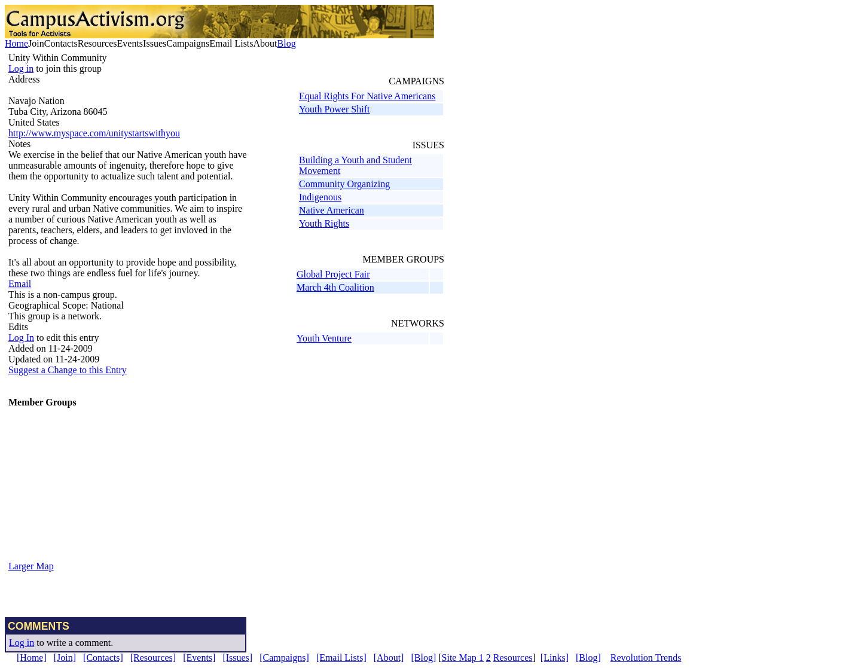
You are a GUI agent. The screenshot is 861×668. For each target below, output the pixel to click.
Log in (20, 68)
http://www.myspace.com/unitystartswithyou (94, 133)
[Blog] (423, 657)
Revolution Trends (646, 657)
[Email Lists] (341, 657)
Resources (513, 657)
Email (19, 284)
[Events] (199, 657)
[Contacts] (103, 657)
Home (16, 43)
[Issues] (237, 657)
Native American (331, 210)
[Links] (555, 657)
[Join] (65, 657)
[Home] (32, 657)
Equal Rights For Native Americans (367, 96)
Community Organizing (344, 184)
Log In (21, 338)
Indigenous (320, 197)
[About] (389, 657)
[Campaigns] (284, 657)
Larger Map (31, 566)
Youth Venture (324, 338)
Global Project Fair (333, 274)
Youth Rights (324, 223)
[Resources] (153, 657)
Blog (286, 43)
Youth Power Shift (334, 109)
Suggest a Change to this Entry (67, 370)
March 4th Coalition (335, 287)
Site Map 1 (463, 657)
